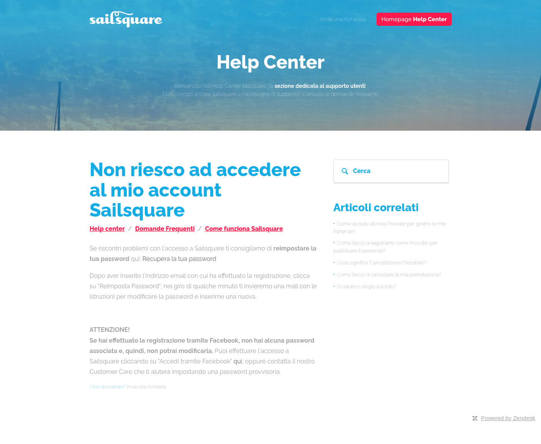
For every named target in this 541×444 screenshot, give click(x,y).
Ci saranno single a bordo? (366, 286)
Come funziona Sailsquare (244, 228)
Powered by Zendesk (508, 418)
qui (237, 361)
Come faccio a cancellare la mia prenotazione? (389, 275)
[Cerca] (391, 171)
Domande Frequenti (164, 228)
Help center (107, 228)
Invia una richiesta (343, 19)
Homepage (414, 19)
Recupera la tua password (179, 258)
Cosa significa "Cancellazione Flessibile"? (382, 263)
